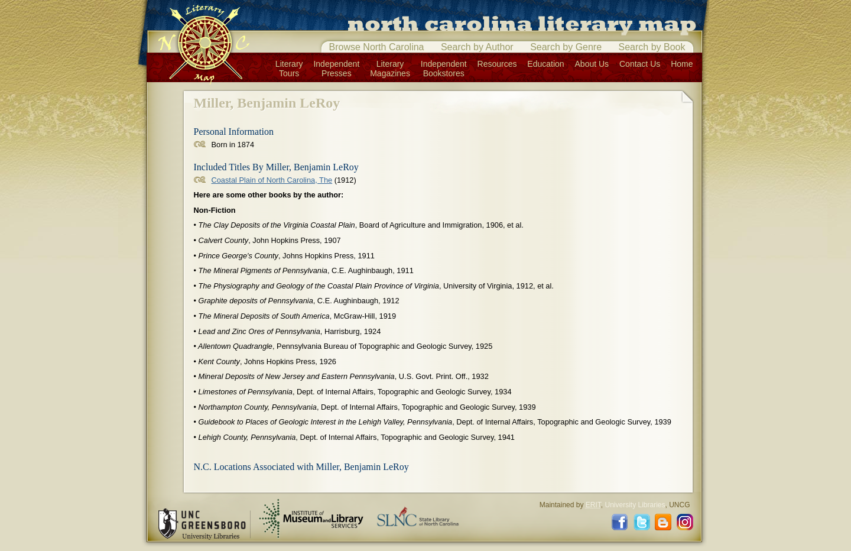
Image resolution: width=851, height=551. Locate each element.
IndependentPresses (336, 68)
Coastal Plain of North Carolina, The (272, 180)
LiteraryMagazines (390, 68)
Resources (497, 64)
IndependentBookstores (444, 68)
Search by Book (652, 47)
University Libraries (635, 505)
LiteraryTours (289, 68)
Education (545, 64)
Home (682, 64)
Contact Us (639, 64)
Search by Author (477, 47)
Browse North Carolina (376, 47)
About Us (592, 64)
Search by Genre (566, 47)
